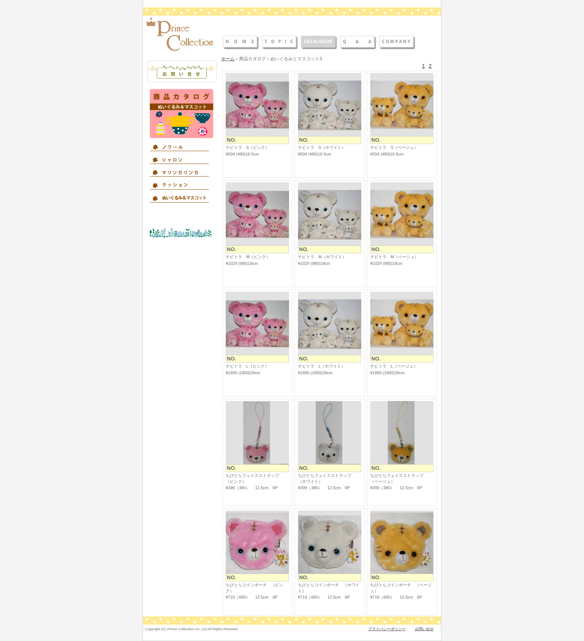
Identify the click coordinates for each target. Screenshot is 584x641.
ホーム (228, 58)
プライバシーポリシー (387, 629)
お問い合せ (424, 629)
